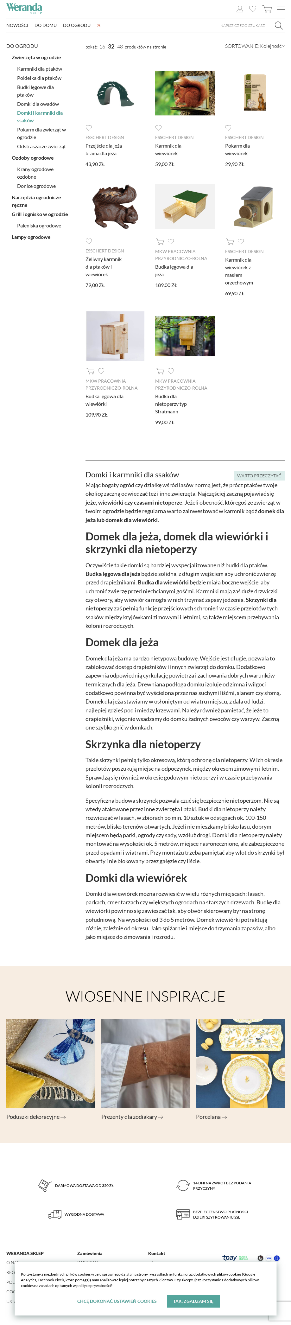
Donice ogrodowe (36, 185)
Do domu (46, 25)
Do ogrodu (77, 25)
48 (120, 46)
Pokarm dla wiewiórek (237, 149)
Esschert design (104, 137)
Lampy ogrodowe (31, 236)
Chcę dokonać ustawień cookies (117, 1301)
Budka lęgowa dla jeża (174, 269)
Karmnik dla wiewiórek (168, 149)
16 (102, 46)
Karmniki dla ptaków (39, 68)
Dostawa (88, 1261)
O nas (12, 1261)
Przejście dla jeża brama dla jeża (103, 149)
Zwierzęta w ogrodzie (36, 57)
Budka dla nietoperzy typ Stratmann (171, 402)
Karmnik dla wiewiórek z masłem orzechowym (239, 270)
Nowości (17, 25)
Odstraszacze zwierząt (41, 146)
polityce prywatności (93, 1285)
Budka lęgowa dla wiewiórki (104, 398)
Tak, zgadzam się (193, 1301)
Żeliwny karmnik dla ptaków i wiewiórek (103, 266)
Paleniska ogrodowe (39, 225)
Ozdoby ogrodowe (33, 157)
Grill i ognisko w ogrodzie (40, 213)
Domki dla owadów (38, 103)
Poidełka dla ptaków (39, 77)
